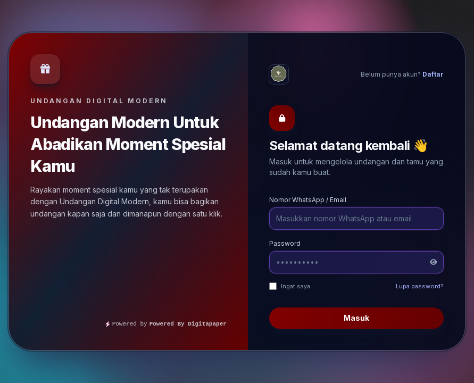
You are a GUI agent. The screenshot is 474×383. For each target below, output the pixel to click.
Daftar (433, 74)
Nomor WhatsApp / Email (307, 200)
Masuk (356, 317)
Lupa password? (420, 286)
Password (285, 243)
